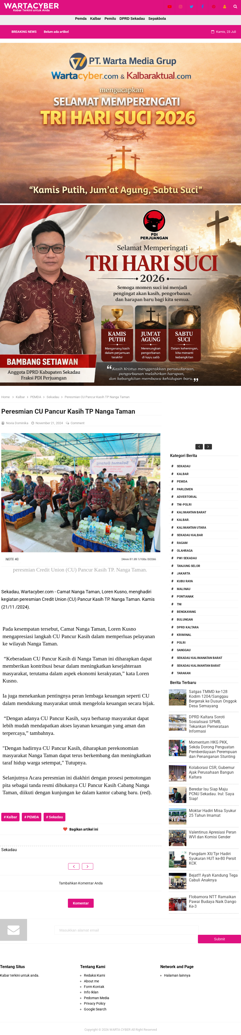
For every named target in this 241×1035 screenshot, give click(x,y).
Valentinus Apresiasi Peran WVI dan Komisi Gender (212, 834)
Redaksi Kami (94, 973)
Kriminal (184, 635)
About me (91, 978)
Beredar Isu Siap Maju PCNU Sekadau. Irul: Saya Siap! (211, 794)
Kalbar (95, 19)
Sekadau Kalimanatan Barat (199, 658)
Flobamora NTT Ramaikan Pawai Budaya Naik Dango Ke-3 (212, 901)
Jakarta (183, 573)
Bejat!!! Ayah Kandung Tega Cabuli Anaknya (213, 877)
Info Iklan (91, 990)
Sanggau (184, 650)
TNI (179, 604)
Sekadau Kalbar (190, 535)
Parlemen (185, 489)
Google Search (95, 1006)
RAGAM (182, 543)
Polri (181, 642)
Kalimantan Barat (191, 512)
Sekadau (183, 466)
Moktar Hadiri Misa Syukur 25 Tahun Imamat (212, 813)
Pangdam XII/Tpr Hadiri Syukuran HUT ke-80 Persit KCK (212, 858)
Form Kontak (94, 984)
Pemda (81, 19)
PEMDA (182, 481)
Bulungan (185, 619)
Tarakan (183, 673)
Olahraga (185, 550)
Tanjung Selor (188, 566)
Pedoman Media (96, 995)
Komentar (81, 903)
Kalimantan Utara (191, 527)
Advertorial (187, 497)
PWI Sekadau (187, 558)
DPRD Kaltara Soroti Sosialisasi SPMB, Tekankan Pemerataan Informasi (209, 724)
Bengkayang (186, 612)
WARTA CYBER (120, 1027)
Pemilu (110, 19)
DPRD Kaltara (188, 627)
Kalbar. (183, 520)
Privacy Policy (94, 1001)
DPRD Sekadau (132, 19)
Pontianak (185, 596)
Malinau (183, 589)
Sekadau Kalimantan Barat (198, 665)
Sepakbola (157, 19)
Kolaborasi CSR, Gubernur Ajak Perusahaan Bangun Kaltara (211, 772)
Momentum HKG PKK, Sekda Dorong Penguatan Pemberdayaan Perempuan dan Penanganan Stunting (213, 749)
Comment (78, 423)
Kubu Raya (185, 581)
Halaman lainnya (177, 973)
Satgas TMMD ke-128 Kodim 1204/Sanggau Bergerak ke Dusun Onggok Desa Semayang (213, 698)
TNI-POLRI (184, 504)
